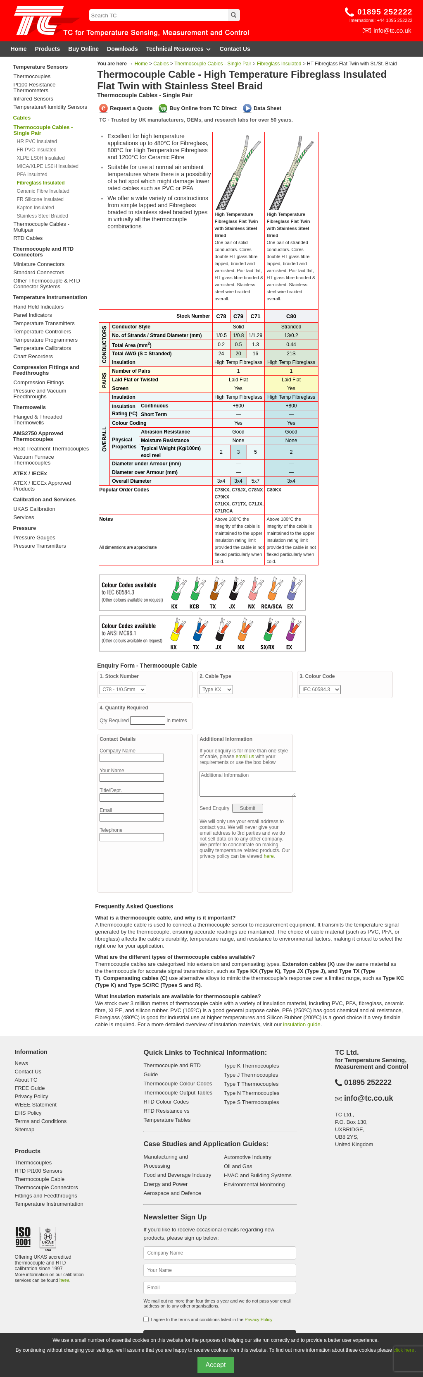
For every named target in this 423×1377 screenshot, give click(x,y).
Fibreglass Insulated (279, 64)
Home (19, 49)
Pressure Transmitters (40, 546)
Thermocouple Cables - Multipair (41, 227)
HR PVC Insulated (37, 141)
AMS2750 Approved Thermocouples (38, 436)
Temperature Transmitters (44, 323)
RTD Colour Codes (166, 1102)
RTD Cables (28, 238)
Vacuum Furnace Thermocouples (34, 460)
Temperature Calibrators (42, 348)
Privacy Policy (31, 1096)
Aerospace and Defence (172, 1193)
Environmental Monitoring (254, 1184)
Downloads (122, 49)
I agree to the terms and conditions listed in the (211, 1319)
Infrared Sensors (33, 99)
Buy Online (83, 49)
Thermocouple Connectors (46, 1187)
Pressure (24, 528)
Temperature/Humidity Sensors (50, 107)
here (269, 856)
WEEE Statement (36, 1105)
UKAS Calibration (34, 509)
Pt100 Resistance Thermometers (35, 87)
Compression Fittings (39, 383)
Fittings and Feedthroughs (46, 1196)
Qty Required (115, 720)
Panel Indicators (33, 315)
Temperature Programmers (46, 340)
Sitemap (25, 1129)
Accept (216, 1364)
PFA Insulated (32, 174)
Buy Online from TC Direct (203, 108)
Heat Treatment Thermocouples (51, 449)
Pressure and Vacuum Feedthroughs (40, 394)
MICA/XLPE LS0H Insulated (47, 166)
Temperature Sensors (40, 67)
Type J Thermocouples (251, 1075)
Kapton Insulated (35, 208)
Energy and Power (165, 1184)
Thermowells (29, 407)
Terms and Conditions (41, 1121)
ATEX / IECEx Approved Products (42, 486)
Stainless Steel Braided (42, 216)
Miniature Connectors (39, 264)
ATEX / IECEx (30, 473)
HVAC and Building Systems (258, 1175)
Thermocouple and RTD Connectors (43, 252)
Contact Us (235, 49)
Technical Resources (179, 49)
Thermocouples (32, 76)
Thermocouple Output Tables (177, 1093)
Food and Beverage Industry (177, 1175)
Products (47, 49)
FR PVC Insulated (37, 150)
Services (24, 517)
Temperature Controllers (42, 332)
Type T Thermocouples (251, 1084)
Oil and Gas (238, 1166)
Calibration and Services (44, 499)
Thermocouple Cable (40, 1179)
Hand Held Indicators (39, 307)
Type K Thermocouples (251, 1066)
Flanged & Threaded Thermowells (38, 420)
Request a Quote (131, 108)
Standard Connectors (39, 272)
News (22, 1063)
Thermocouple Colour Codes (177, 1083)
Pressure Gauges (34, 538)
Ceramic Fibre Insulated (43, 191)
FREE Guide (30, 1088)
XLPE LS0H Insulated (41, 158)
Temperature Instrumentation (50, 297)
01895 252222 (385, 11)
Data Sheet (267, 108)
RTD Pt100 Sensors (38, 1171)
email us (245, 756)
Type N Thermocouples (251, 1093)
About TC (26, 1080)
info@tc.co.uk (392, 30)
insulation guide (301, 1024)
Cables (22, 118)
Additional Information (248, 784)
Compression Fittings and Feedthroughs (46, 370)
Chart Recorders (33, 356)
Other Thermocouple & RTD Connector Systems (47, 284)
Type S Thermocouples (251, 1102)
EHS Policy (28, 1113)
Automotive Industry (247, 1157)
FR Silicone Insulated (40, 199)
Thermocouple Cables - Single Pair (212, 64)
